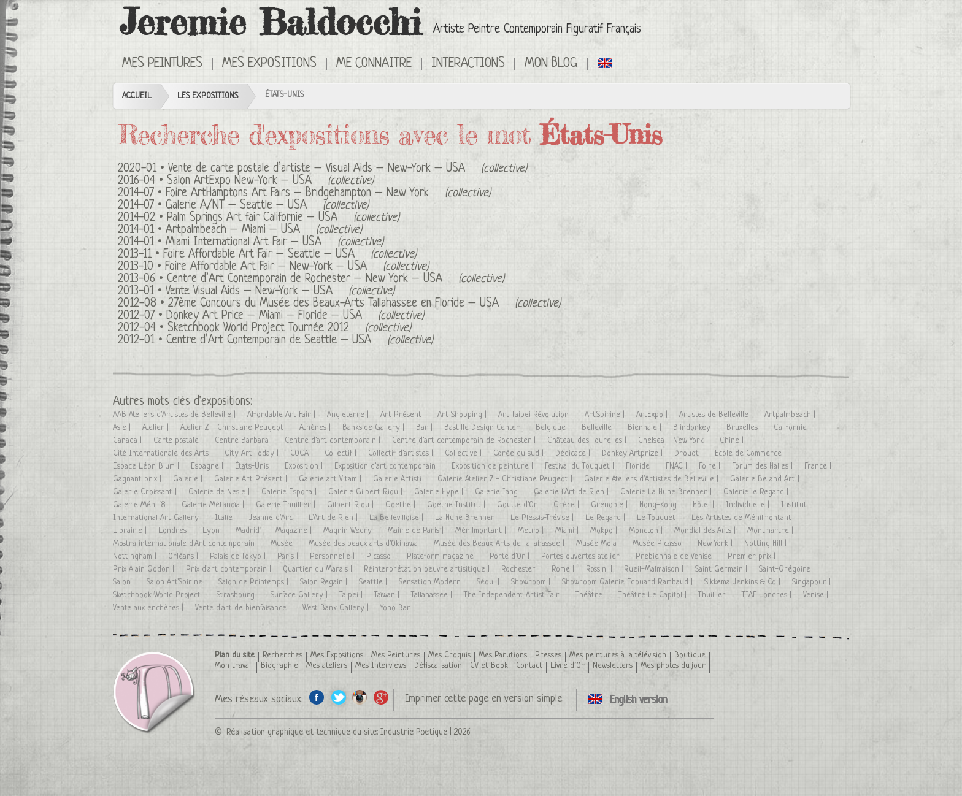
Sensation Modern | (433, 582)
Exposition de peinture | (494, 466)
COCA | (302, 453)
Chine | (733, 440)
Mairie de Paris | (417, 530)
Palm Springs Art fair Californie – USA (252, 218)
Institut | (797, 505)
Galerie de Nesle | (220, 492)
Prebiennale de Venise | (677, 556)
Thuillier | (715, 595)
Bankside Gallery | (374, 427)
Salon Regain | (325, 582)
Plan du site (235, 655)
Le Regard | (606, 517)
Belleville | (600, 427)
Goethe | (401, 505)
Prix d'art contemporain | (230, 569)
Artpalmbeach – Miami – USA (233, 230)
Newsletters (613, 665)
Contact (529, 665)
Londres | (175, 530)
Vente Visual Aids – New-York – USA (249, 291)
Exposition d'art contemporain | (388, 466)
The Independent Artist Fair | (515, 595)
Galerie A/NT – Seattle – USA (236, 205)
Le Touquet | (659, 517)
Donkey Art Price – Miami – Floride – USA (264, 316)
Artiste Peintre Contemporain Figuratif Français (537, 29)
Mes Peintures (162, 64)
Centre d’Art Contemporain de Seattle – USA (268, 340)
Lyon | (214, 530)
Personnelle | (333, 556)
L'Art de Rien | (334, 517)
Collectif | (342, 453)
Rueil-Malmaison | (655, 569)
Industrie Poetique (413, 732)
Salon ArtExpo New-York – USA (239, 181)
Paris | (289, 556)
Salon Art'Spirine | (178, 582)
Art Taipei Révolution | (536, 414)
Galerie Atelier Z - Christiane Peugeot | (506, 479)
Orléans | (184, 556)
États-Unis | (255, 466)
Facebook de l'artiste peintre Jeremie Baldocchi (317, 697)
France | (819, 466)
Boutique (690, 655)
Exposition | (305, 466)
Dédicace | (574, 453)
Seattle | (374, 582)
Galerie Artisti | (400, 479)
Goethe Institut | (457, 505)
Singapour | (812, 582)
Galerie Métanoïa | (214, 505)
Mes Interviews (380, 665)
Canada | (128, 440)
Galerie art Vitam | (331, 479)
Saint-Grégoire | (788, 569)
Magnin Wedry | (351, 530)
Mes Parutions (503, 655)
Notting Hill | (766, 543)
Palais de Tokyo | (239, 556)
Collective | (464, 453)
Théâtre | (592, 595)
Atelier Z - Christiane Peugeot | (235, 427)
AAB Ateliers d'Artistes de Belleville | (175, 414)
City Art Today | (253, 453)
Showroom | (532, 582)
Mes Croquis (449, 655)
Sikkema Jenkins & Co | (743, 582)
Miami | (568, 530)
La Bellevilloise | (397, 517)
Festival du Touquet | (581, 466)
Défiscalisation (438, 665)
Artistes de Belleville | (717, 414)
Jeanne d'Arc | (273, 517)
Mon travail (234, 665)
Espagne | (208, 466)
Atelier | (156, 427)
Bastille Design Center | (485, 427)
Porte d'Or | (511, 556)
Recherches (282, 655)
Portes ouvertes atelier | (583, 556)
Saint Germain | (722, 569)
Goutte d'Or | (520, 505)
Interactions (468, 64)
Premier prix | (753, 556)
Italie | (227, 517)
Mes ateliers (326, 665)
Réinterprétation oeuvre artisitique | (428, 569)
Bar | (425, 427)
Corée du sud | (519, 453)
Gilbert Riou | (351, 505)
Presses (548, 655)
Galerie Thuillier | (287, 505)
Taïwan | (388, 595)
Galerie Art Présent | (252, 479)
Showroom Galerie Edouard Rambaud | (628, 582)
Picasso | (382, 556)
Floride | (641, 466)
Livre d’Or (567, 665)
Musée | (285, 543)
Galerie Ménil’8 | (142, 505)
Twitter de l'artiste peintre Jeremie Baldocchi (338, 697)
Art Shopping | (463, 414)
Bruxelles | (745, 427)
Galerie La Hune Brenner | (667, 492)
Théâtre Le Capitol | (653, 595)
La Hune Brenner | (468, 517)
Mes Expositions (269, 64)
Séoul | (489, 582)
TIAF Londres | (768, 595)
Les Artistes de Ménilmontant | (744, 517)
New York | (716, 543)
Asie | (123, 427)
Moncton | (647, 530)
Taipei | (352, 595)
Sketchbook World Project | (160, 595)
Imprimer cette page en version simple (483, 699)
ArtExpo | (653, 414)
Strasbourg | (239, 595)
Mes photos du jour (673, 665)
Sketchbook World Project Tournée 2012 (258, 328)
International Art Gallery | (159, 517)
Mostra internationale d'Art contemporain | (187, 543)
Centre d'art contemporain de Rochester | (465, 440)
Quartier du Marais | (319, 569)
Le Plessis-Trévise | (543, 517)
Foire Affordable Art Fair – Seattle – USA (259, 254)
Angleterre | (349, 414)
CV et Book (489, 665)
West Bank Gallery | (336, 608)
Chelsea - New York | (674, 440)
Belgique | (554, 427)
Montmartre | (771, 530)
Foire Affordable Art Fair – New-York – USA (266, 267)
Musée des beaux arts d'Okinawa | (367, 543)
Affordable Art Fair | (282, 414)
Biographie (279, 665)
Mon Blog (551, 64)
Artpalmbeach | (791, 414)
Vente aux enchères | (149, 608)
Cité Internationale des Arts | (164, 453)
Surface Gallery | (300, 595)
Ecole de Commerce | (751, 453)
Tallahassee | (433, 595)
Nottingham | (136, 556)
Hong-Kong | (661, 505)
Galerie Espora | (290, 492)
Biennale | (646, 427)
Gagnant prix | (138, 479)
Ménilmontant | (482, 530)
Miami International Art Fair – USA (243, 242)
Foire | (711, 466)
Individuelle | (749, 505)
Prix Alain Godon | (145, 569)
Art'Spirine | (606, 414)
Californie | (794, 427)
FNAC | (678, 466)
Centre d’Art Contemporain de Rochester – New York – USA (304, 279)
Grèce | (567, 505)
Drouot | (690, 453)
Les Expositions (207, 96)
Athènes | (316, 427)
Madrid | (251, 530)
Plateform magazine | (443, 556)
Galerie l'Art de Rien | (572, 492)
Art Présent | (404, 414)
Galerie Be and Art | (766, 479)
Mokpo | (605, 530)
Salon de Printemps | (254, 582)
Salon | (125, 582)
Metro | (532, 530)
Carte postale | (179, 440)
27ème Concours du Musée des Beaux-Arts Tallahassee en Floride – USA (333, 303)
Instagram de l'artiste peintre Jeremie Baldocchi (359, 697)
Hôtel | (705, 505)
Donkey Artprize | (633, 453)
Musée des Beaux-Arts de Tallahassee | (500, 543)
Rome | (564, 569)
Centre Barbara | (245, 440)
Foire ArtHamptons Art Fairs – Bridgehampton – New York (297, 193)
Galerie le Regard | (757, 492)
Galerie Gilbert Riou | (366, 492)
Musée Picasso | (660, 543)
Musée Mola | (599, 543)
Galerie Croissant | (146, 492)
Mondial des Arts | (706, 530)
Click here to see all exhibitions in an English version (605, 62)
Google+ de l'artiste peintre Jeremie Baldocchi (381, 697)
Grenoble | (610, 505)
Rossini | (600, 569)
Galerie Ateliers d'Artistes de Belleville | (652, 479)
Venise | (817, 595)
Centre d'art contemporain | (334, 440)
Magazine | (294, 530)
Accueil (137, 96)
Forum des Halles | (763, 466)
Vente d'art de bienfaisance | (244, 608)
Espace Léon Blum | (147, 466)
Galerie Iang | (500, 492)
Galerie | (189, 479)
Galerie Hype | (440, 492)
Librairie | (131, 530)
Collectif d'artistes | (402, 453)
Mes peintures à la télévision (617, 655)
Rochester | (521, 569)
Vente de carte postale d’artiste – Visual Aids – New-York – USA (316, 169)
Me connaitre (374, 64)
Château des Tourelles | (588, 440)
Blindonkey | (695, 427)
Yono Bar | (398, 608)
